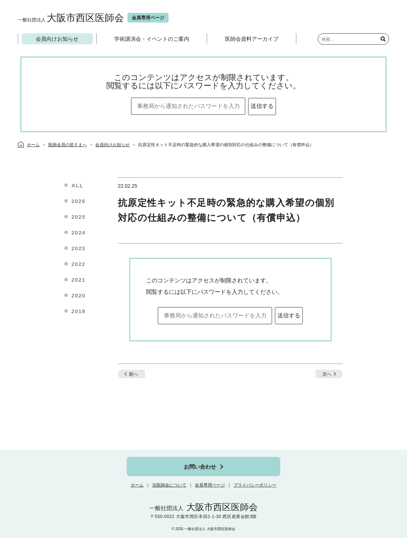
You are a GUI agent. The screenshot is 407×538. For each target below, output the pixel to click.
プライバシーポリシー (254, 485)
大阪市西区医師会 (71, 18)
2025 (78, 217)
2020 (78, 295)
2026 (78, 201)
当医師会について (169, 485)
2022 (78, 264)
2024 (78, 232)
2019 (78, 311)
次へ (327, 374)
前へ (133, 374)
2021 (78, 280)
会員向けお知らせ (57, 39)
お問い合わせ (200, 467)
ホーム (137, 485)
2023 (78, 248)
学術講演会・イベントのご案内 (151, 39)
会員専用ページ (210, 485)
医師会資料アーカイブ (251, 39)
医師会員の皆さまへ (67, 144)
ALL (77, 185)
